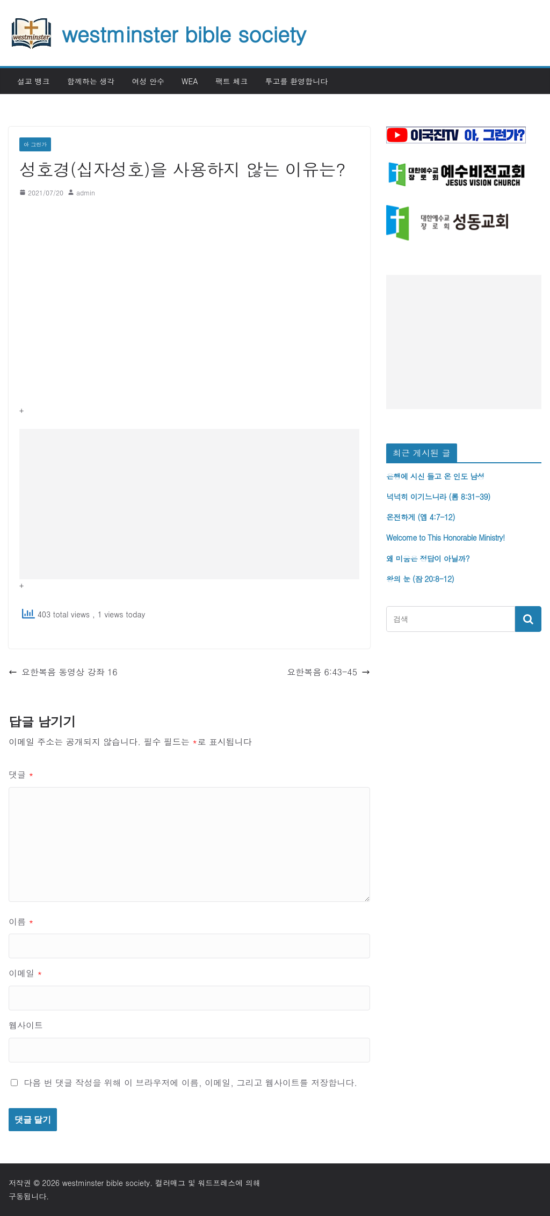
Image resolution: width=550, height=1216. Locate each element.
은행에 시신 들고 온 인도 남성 (435, 476)
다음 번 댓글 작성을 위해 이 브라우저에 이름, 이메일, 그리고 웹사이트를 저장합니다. (190, 1082)
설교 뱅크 (33, 81)
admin (85, 192)
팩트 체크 (231, 81)
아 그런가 (35, 144)
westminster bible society (184, 33)
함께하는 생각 (91, 81)
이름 (21, 921)
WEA (190, 81)
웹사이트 (26, 1025)
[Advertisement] (189, 504)
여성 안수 (148, 81)
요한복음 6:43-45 (328, 672)
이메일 (25, 973)
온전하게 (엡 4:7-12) (420, 517)
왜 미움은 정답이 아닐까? (427, 558)
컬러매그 (170, 1182)
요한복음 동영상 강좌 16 (63, 672)
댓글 (21, 774)
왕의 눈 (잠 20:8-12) (420, 578)
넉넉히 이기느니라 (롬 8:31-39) (438, 496)
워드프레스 (216, 1182)
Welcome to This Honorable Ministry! (445, 537)
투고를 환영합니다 (296, 81)
